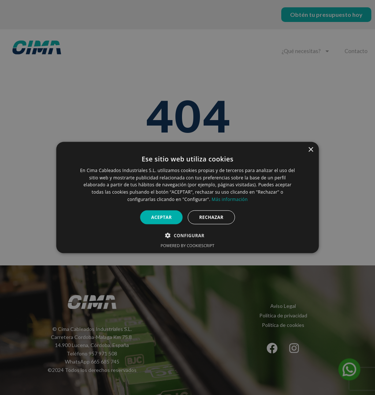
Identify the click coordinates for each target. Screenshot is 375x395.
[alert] (187, 197)
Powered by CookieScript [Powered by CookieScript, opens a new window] (188, 245)
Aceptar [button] (161, 217)
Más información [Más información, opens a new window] (230, 199)
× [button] (310, 149)
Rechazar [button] (211, 217)
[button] (187, 235)
